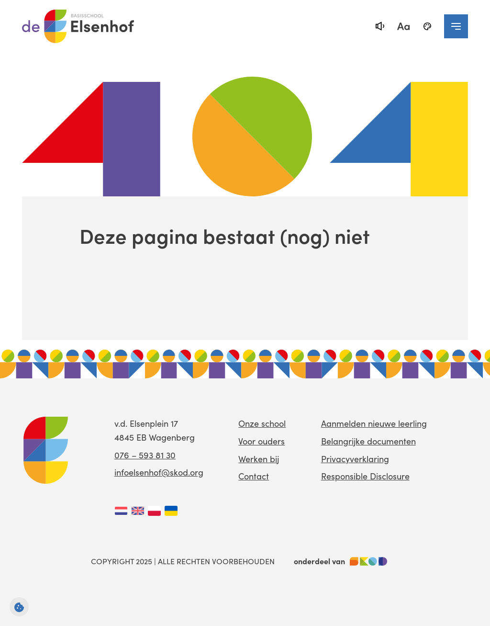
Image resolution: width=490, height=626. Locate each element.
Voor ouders (261, 441)
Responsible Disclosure (365, 476)
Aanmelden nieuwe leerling (374, 423)
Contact (253, 476)
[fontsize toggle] (403, 26)
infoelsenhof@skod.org (158, 472)
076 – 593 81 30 (145, 455)
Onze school (262, 423)
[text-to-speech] (379, 26)
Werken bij (258, 459)
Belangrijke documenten (368, 441)
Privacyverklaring (355, 459)
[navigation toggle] (456, 26)
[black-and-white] (427, 26)
